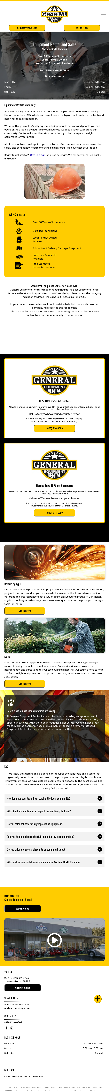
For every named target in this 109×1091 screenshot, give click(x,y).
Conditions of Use (50, 1087)
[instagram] (11, 1028)
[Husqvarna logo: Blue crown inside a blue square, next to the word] (29, 878)
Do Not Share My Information (31, 1087)
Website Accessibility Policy (92, 1087)
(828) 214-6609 (13, 1022)
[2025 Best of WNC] (78, 343)
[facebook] (6, 1028)
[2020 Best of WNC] (78, 329)
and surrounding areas (17, 1008)
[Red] (79, 878)
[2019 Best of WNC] (31, 329)
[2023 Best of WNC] (31, 343)
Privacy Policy (12, 1087)
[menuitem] (8, 1076)
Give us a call (37, 155)
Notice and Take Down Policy (69, 1087)
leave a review (74, 726)
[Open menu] (103, 14)
